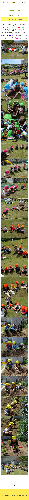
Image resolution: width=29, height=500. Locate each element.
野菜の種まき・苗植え (14, 19)
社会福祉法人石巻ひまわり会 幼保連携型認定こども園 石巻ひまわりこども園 (16, 496)
